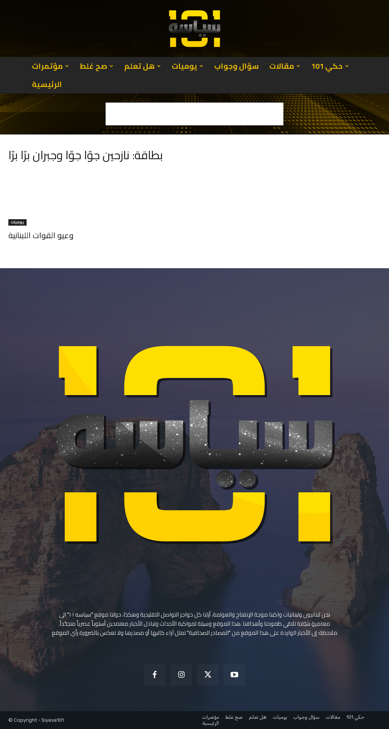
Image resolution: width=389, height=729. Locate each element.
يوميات (187, 66)
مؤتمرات (50, 66)
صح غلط (96, 66)
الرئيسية (47, 84)
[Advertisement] (194, 114)
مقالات (284, 66)
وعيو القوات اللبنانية (41, 235)
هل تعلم (142, 66)
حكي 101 (330, 66)
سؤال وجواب (236, 66)
